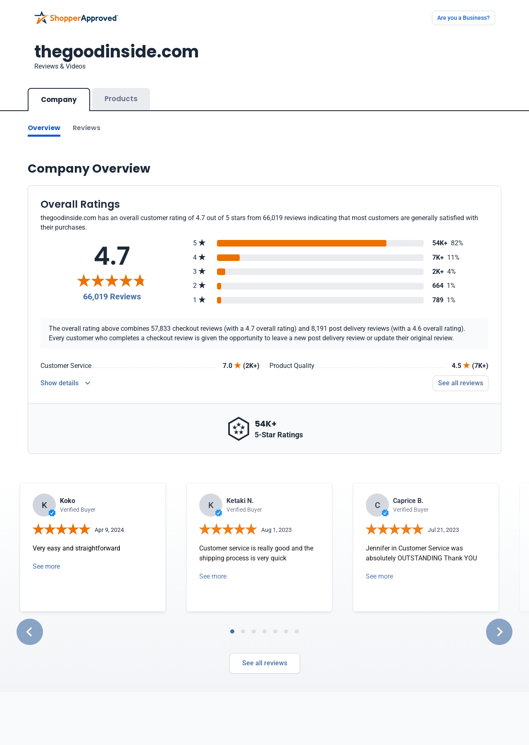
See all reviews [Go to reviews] (460, 383)
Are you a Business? (463, 17)
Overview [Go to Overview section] (44, 128)
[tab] (232, 631)
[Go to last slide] (30, 632)
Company (59, 99)
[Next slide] (499, 632)
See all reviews (264, 663)
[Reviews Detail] (65, 383)
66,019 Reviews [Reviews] (112, 296)
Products (121, 99)
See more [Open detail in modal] (46, 566)
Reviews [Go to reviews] (86, 128)
